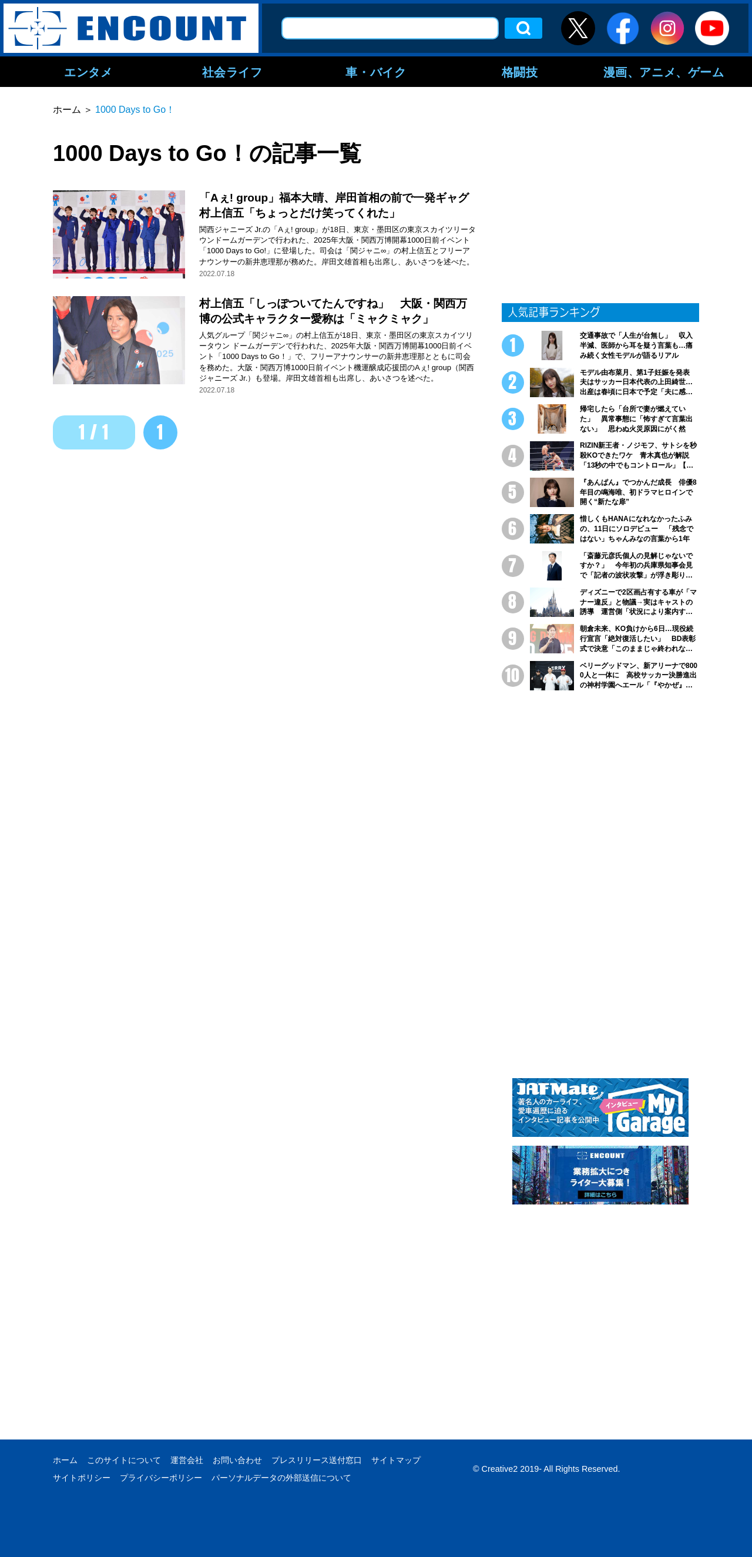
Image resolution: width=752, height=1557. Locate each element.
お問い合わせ (237, 1460)
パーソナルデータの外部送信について (281, 1478)
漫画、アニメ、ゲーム (663, 71)
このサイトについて (124, 1460)
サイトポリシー (81, 1478)
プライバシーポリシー (161, 1478)
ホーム (65, 1460)
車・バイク (375, 71)
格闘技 (520, 71)
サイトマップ (396, 1460)
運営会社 (186, 1460)
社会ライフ (232, 71)
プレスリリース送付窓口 (316, 1460)
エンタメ (88, 71)
